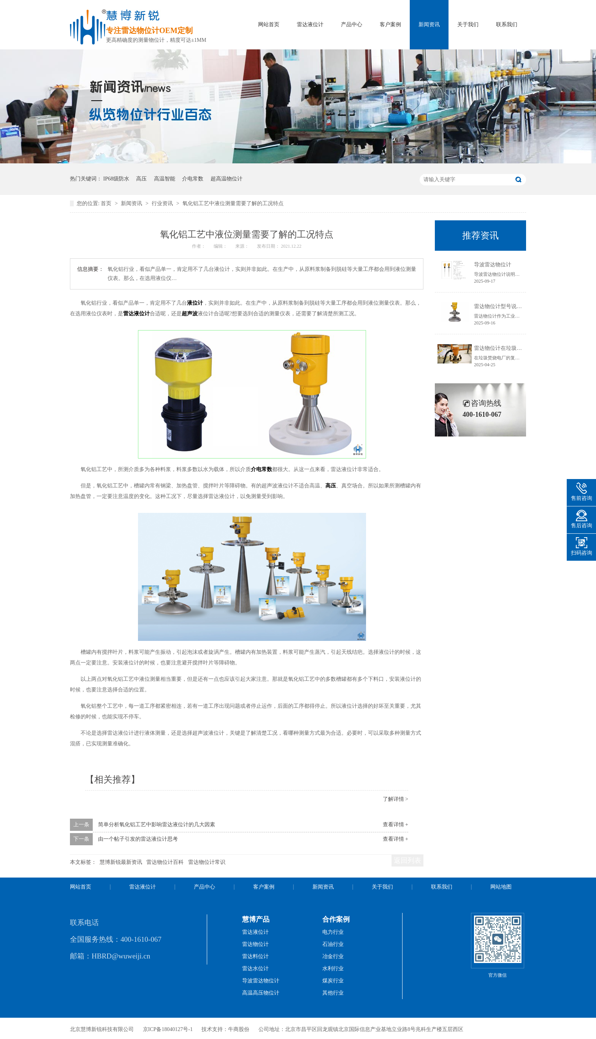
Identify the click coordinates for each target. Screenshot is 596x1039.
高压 (141, 179)
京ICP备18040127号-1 (168, 1029)
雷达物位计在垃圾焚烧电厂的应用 (514, 348)
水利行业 (333, 968)
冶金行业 (333, 956)
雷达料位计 (255, 956)
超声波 (190, 313)
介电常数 (192, 179)
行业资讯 (163, 203)
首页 (107, 203)
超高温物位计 (227, 179)
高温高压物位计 (260, 993)
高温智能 (164, 179)
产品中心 (351, 24)
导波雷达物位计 (492, 264)
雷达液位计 (310, 24)
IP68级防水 (116, 179)
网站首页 (268, 24)
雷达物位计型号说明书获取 (506, 306)
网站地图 (501, 887)
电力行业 (333, 932)
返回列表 (407, 860)
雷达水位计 (255, 968)
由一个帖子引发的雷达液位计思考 (138, 839)
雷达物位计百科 (165, 862)
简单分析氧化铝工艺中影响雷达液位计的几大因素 (156, 824)
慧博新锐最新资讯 (121, 862)
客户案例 (390, 24)
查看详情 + (395, 824)
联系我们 (506, 24)
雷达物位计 (255, 944)
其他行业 (333, 993)
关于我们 (468, 24)
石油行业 (333, 944)
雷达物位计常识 (206, 862)
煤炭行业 (333, 981)
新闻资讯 (429, 24)
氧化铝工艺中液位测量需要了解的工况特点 (233, 203)
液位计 (195, 303)
